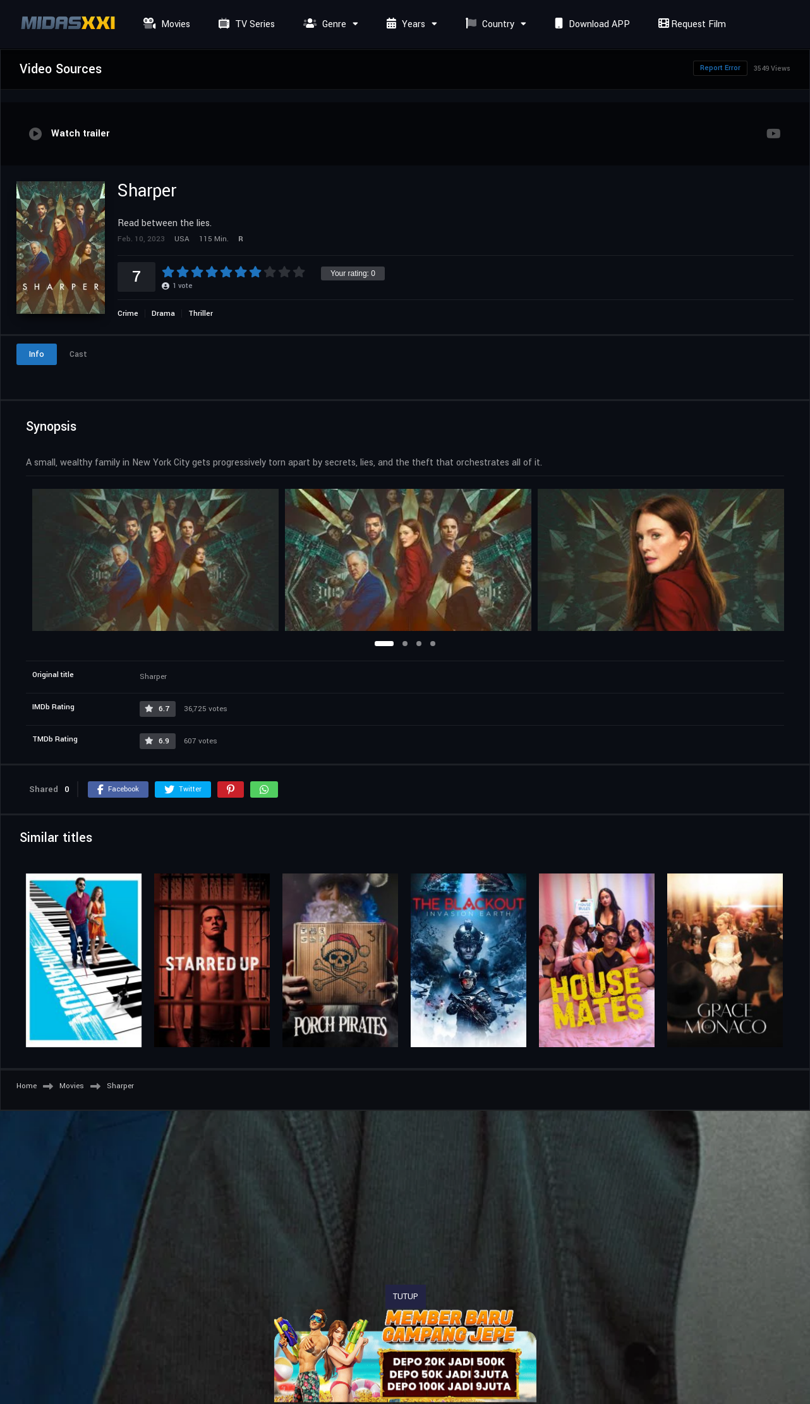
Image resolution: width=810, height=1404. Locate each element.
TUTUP (405, 1296)
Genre (323, 24)
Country (488, 24)
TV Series (245, 24)
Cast (78, 354)
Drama (163, 313)
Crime (128, 313)
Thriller (200, 313)
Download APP (591, 24)
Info (36, 354)
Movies (165, 24)
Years (404, 24)
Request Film (690, 24)
